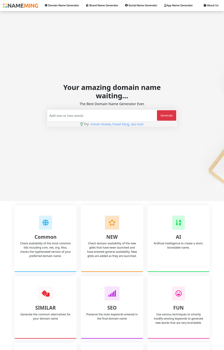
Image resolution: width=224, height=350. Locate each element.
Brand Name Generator (102, 5)
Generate (166, 115)
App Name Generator (178, 5)
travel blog (120, 124)
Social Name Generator (141, 5)
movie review (100, 124)
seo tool (137, 124)
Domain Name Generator (62, 5)
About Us (211, 5)
